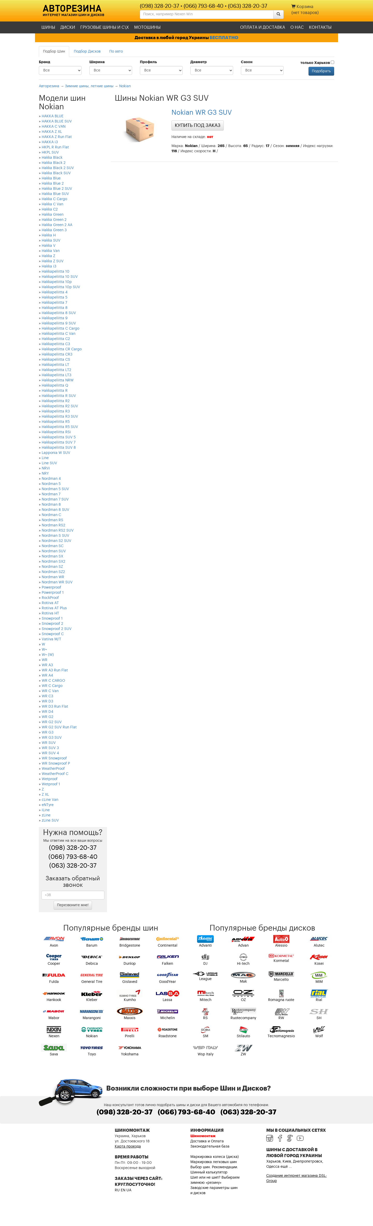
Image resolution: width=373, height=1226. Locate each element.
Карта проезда (128, 1146)
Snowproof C (53, 634)
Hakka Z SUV (52, 261)
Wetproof (50, 779)
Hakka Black (52, 157)
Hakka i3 (49, 266)
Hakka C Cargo (54, 199)
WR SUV (49, 743)
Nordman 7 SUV (55, 499)
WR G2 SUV (52, 722)
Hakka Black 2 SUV (58, 168)
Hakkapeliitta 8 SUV (59, 313)
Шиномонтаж (203, 1136)
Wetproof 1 (51, 784)
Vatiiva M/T (51, 639)
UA (128, 1190)
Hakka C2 (50, 209)
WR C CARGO (53, 681)
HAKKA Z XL (52, 132)
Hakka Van (51, 251)
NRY (45, 473)
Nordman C (51, 515)
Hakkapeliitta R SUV (59, 396)
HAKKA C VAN (54, 126)
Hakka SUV (51, 240)
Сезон (247, 62)
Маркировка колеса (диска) (214, 1157)
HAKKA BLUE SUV (57, 121)
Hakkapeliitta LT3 (56, 375)
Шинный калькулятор (208, 1172)
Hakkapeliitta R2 (56, 401)
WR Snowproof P (56, 763)
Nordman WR (53, 577)
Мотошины (147, 27)
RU (117, 1190)
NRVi (46, 468)
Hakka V (48, 246)
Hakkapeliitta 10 (55, 271)
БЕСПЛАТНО (224, 37)
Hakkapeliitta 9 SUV (59, 323)
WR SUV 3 (50, 748)
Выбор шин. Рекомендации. (214, 1167)
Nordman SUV (54, 551)
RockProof (50, 598)
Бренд (44, 62)
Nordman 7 (51, 494)
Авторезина (72, 8)
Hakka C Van (52, 204)
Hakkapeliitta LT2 (56, 370)
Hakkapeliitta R (55, 391)
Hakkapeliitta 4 (55, 292)
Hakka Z (48, 256)
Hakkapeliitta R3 (56, 411)
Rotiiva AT (50, 603)
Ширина (97, 62)
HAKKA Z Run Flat (57, 137)
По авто (116, 51)
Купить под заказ (197, 125)
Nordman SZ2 (53, 572)
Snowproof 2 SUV (56, 629)
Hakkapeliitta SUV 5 (59, 437)
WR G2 (47, 717)
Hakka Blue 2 (53, 183)
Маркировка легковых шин (213, 1162)
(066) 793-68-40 (204, 6)
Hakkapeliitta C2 (56, 339)
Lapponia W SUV (56, 453)
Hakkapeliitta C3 (56, 344)
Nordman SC (52, 546)
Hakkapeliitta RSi (56, 432)
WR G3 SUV (52, 737)
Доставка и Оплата (207, 1141)
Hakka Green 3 (54, 230)
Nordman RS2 (53, 525)
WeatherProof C (55, 774)
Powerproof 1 (53, 592)
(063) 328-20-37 (247, 6)
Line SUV (49, 463)
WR (44, 660)
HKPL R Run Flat (55, 147)
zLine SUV (50, 820)
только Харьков (317, 63)
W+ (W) (48, 655)
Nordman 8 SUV (55, 510)
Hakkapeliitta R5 (56, 422)
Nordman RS (52, 520)
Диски (67, 27)
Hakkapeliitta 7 (54, 302)
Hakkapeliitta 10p (57, 282)
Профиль (148, 62)
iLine (46, 810)
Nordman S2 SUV (56, 541)
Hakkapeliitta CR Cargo (62, 349)
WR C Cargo (52, 686)
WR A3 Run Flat (55, 670)
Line (45, 458)
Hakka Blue (51, 178)
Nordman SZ (52, 567)
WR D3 (47, 701)
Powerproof (51, 587)
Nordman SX (52, 556)
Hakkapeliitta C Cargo (60, 328)
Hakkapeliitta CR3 (57, 354)
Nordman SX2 (53, 561)
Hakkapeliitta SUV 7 (58, 442)
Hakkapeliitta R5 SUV (60, 427)
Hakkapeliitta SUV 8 (59, 447)
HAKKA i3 (50, 142)
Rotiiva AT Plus (54, 608)
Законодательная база (209, 1146)
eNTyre (48, 805)
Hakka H (49, 235)
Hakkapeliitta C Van (58, 334)
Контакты (320, 27)
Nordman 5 (51, 484)
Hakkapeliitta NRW (58, 380)
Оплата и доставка (262, 27)
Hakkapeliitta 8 (55, 308)
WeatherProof (53, 769)
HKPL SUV (50, 152)
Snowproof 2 (52, 624)
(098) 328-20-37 (159, 6)
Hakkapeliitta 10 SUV (60, 277)
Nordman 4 (51, 479)
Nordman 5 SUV (55, 489)
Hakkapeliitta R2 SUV (60, 406)
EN (123, 1190)
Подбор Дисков (87, 51)
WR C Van (50, 691)
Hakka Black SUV (56, 173)
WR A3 (47, 665)
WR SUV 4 (50, 753)
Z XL (45, 794)
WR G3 (47, 732)
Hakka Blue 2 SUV (57, 189)
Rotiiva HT (50, 613)
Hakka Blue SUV (55, 194)
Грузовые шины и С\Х (104, 27)
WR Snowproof (54, 758)
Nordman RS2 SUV (58, 530)
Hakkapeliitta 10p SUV (61, 287)
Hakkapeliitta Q (55, 385)
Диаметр (198, 62)
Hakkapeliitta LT (55, 365)
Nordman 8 (51, 504)
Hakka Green (52, 214)
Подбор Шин (54, 51)
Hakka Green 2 (54, 220)
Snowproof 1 (52, 618)
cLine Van (50, 800)
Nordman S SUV (55, 536)
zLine (46, 815)
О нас (297, 27)
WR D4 (47, 712)
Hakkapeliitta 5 (54, 297)
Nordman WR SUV (57, 582)
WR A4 (47, 675)
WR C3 (47, 696)
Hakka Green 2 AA (57, 225)
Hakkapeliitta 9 (55, 318)
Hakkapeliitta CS (56, 359)
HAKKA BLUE (52, 116)
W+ (44, 649)
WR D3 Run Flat (55, 706)
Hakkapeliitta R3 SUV (60, 416)
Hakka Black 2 (54, 163)
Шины (48, 27)
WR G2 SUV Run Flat (59, 727)
